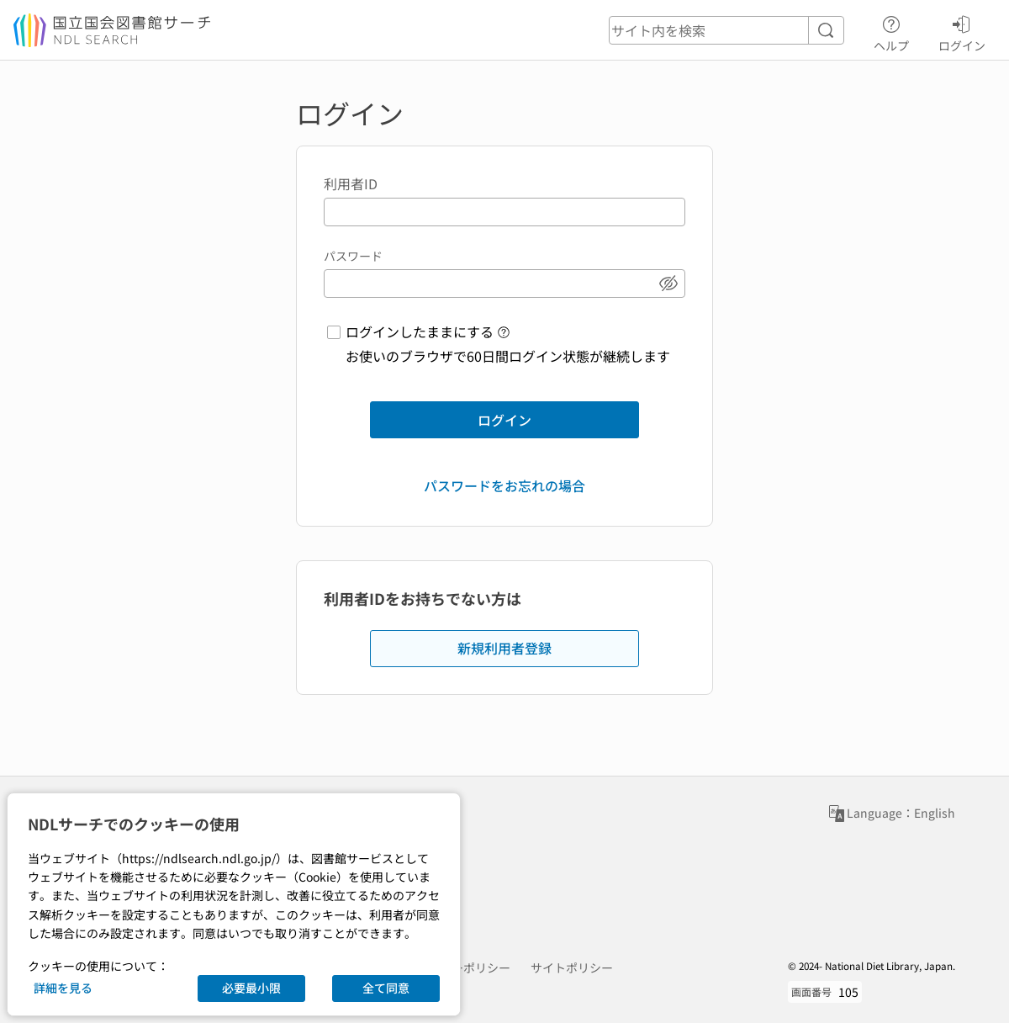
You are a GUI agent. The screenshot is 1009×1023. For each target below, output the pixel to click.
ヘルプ (891, 31)
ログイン (961, 31)
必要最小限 (251, 987)
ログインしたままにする (420, 331)
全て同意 (385, 987)
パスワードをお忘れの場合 (504, 485)
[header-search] (726, 30)
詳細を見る (63, 987)
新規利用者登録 (504, 648)
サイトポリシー (572, 967)
